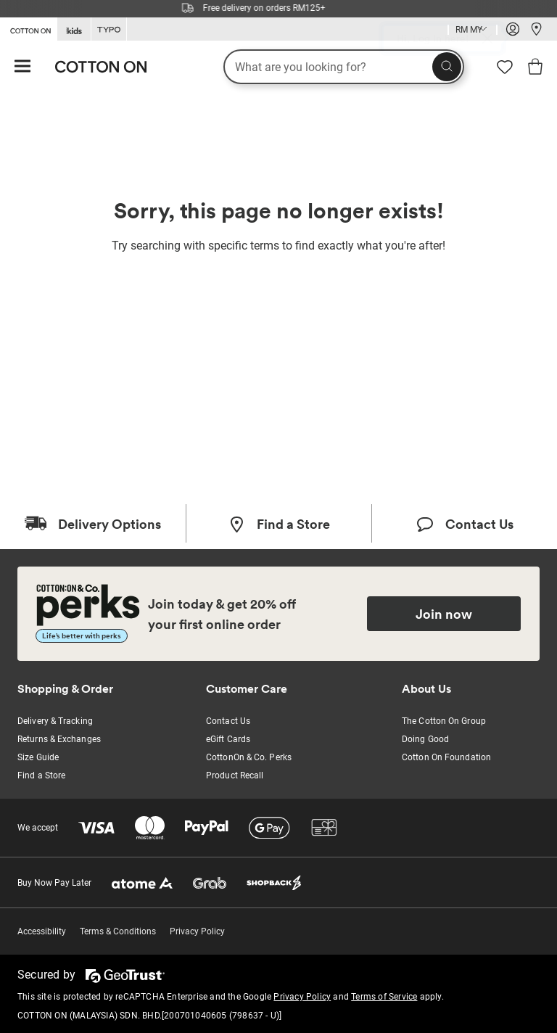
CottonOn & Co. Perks (249, 757)
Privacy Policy (197, 931)
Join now (444, 613)
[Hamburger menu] (22, 67)
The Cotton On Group (444, 721)
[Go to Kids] (74, 29)
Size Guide (38, 757)
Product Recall (234, 775)
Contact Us (228, 721)
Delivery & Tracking (55, 721)
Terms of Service (384, 997)
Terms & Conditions (118, 931)
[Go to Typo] (108, 29)
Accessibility (41, 931)
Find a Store (41, 775)
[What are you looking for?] (343, 66)
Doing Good (425, 739)
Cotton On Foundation (446, 757)
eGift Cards (228, 739)
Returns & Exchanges (59, 739)
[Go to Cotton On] (28, 28)
